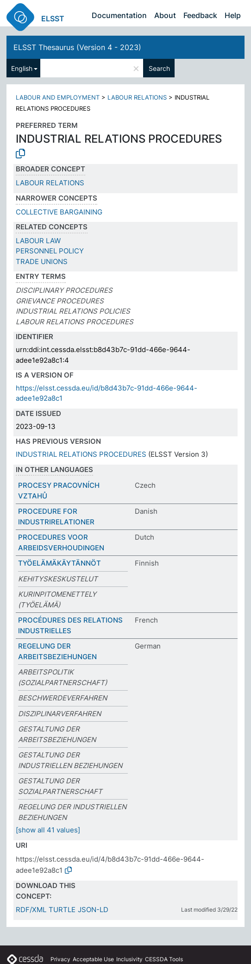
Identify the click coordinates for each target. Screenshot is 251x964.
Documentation (119, 15)
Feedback (200, 15)
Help (233, 15)
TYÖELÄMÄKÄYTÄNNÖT (59, 563)
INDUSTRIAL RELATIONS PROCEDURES (81, 454)
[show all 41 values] (48, 829)
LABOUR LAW (38, 240)
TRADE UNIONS (42, 261)
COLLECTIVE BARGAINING (59, 212)
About (165, 15)
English (21, 68)
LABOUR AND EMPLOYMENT (58, 97)
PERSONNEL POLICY (50, 250)
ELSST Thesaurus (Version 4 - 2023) (77, 47)
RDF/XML (31, 909)
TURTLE (62, 909)
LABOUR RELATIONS (137, 97)
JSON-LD (93, 909)
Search (159, 68)
